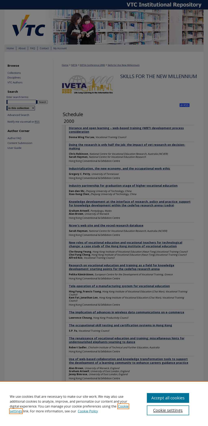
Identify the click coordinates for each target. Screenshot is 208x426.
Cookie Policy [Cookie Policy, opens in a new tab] (88, 411)
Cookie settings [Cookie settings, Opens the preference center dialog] (168, 410)
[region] (104, 403)
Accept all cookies (168, 398)
